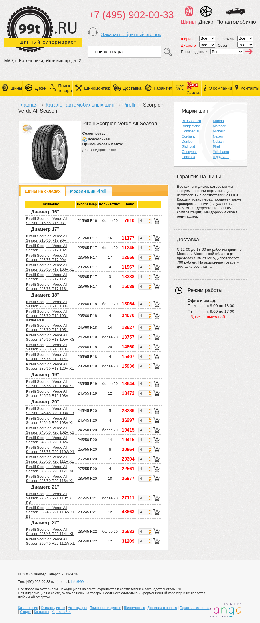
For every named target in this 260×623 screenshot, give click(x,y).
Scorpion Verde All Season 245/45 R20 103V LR (50, 411)
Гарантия (163, 88)
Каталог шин (28, 608)
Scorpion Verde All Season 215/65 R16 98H (46, 220)
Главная (28, 105)
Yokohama (221, 152)
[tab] (42, 191)
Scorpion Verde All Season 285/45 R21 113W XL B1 (50, 512)
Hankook (188, 157)
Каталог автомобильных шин (80, 105)
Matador (219, 126)
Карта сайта (61, 612)
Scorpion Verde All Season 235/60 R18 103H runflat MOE (47, 315)
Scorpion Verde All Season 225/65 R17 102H (47, 248)
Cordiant (188, 136)
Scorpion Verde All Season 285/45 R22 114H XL (50, 531)
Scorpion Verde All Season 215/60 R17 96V (46, 238)
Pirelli (129, 105)
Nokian (218, 142)
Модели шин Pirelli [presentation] (89, 191)
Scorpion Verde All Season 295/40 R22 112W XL (50, 541)
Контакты (250, 88)
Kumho (218, 121)
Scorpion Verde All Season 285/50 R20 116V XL (50, 478)
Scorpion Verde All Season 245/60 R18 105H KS (50, 337)
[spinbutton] (143, 220)
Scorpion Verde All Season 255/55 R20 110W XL (50, 449)
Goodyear (189, 152)
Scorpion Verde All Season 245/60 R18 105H (47, 327)
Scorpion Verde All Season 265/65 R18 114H (47, 356)
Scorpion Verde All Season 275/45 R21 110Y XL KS (50, 498)
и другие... (221, 157)
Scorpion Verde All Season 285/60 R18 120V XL (50, 366)
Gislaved (188, 147)
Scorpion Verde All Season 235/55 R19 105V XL (50, 383)
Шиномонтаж (97, 88)
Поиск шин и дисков (105, 608)
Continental (190, 131)
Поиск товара (65, 88)
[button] (149, 219)
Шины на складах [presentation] (43, 191)
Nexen (218, 136)
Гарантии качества (195, 608)
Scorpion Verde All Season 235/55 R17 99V (46, 257)
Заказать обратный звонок (131, 34)
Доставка (132, 88)
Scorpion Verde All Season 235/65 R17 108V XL (50, 267)
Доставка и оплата (162, 608)
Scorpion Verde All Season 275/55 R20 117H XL (50, 469)
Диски (40, 88)
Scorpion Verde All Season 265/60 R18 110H (47, 347)
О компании (220, 88)
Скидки (25, 612)
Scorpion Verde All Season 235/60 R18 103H (47, 304)
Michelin (219, 131)
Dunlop (187, 142)
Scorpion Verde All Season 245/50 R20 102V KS (50, 430)
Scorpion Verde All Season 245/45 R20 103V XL (50, 420)
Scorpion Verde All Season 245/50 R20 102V (47, 440)
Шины (16, 88)
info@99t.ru (79, 582)
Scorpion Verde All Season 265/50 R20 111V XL (50, 459)
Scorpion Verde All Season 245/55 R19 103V (47, 393)
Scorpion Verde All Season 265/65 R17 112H (47, 277)
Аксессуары (77, 608)
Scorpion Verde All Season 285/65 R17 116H (47, 286)
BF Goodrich (191, 121)
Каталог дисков (53, 608)
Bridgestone (191, 126)
